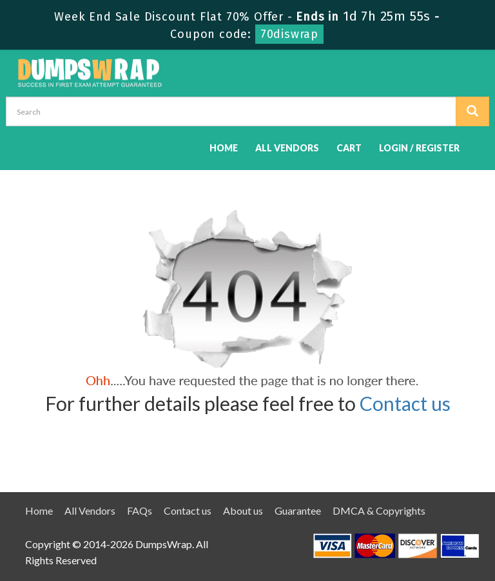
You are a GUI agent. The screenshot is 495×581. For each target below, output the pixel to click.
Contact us (405, 403)
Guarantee (298, 510)
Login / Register (419, 147)
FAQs (139, 510)
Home (223, 147)
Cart (349, 147)
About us (243, 510)
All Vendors (287, 147)
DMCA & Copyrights (379, 510)
